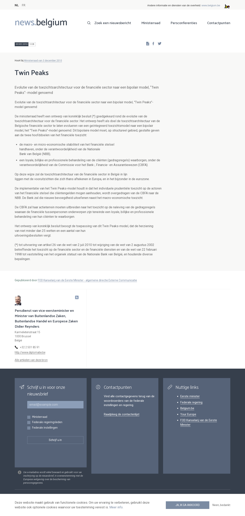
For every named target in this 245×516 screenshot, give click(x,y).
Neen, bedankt (221, 505)
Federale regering (191, 402)
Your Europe (188, 414)
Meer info (116, 507)
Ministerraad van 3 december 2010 (43, 60)
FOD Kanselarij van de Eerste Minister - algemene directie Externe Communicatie (87, 280)
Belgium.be (187, 408)
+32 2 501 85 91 (30, 347)
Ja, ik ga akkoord (187, 505)
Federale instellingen (45, 428)
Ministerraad (150, 23)
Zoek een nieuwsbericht (112, 23)
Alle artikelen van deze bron (31, 360)
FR (23, 5)
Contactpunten (218, 23)
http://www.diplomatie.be (30, 352)
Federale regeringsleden (47, 422)
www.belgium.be (210, 5)
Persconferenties (184, 23)
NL (17, 5)
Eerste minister (190, 396)
